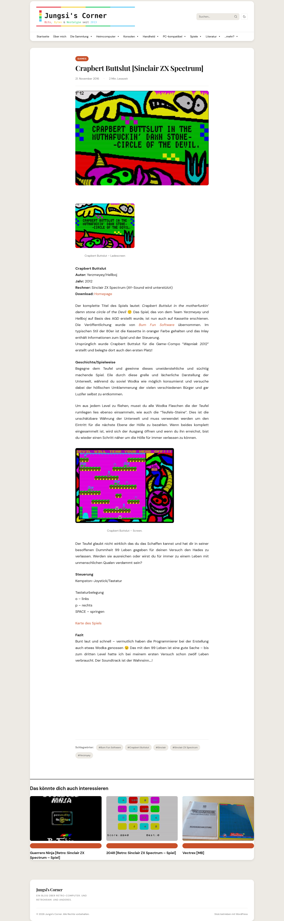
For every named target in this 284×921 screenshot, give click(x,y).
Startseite (43, 36)
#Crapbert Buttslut (138, 747)
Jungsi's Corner (53, 914)
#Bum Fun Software (110, 747)
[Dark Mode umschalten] (244, 17)
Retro (189, 845)
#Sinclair (161, 747)
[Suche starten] (235, 16)
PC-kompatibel (174, 36)
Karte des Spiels (88, 623)
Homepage (103, 294)
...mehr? (231, 36)
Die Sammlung (81, 36)
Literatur (213, 36)
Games (81, 58)
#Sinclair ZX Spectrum (185, 747)
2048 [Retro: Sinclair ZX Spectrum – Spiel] (141, 852)
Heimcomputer (108, 36)
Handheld (151, 36)
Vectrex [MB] (193, 852)
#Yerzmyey (84, 755)
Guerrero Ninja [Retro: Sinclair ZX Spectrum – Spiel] (57, 855)
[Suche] (214, 16)
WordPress (242, 914)
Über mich (59, 36)
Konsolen (131, 36)
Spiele (196, 36)
